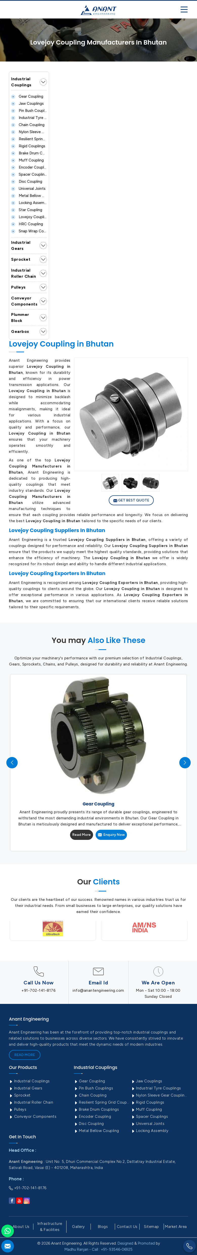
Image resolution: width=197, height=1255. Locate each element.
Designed (125, 1243)
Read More (81, 835)
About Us (21, 1226)
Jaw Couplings (27, 103)
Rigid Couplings (28, 146)
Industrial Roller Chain (23, 273)
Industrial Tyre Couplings (29, 117)
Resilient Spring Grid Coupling (29, 139)
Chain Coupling (28, 125)
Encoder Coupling (29, 167)
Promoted (146, 1243)
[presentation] (12, 762)
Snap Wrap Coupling (29, 231)
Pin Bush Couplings (29, 110)
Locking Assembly (29, 202)
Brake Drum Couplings (29, 153)
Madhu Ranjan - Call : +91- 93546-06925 (98, 1249)
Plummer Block (20, 317)
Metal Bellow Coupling (29, 195)
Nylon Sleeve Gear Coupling (29, 132)
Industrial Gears (20, 245)
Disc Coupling (26, 181)
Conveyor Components (24, 301)
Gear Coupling (27, 96)
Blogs (103, 1226)
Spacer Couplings (29, 174)
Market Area (176, 1226)
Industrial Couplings (21, 81)
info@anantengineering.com (98, 990)
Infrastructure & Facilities (49, 1226)
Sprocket (20, 259)
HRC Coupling (27, 224)
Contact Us (127, 1226)
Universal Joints (28, 188)
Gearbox (20, 331)
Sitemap (151, 1226)
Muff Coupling (27, 160)
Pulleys (18, 287)
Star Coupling (26, 210)
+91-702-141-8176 (38, 990)
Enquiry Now (111, 835)
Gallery (78, 1226)
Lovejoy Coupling (29, 217)
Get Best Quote (131, 500)
